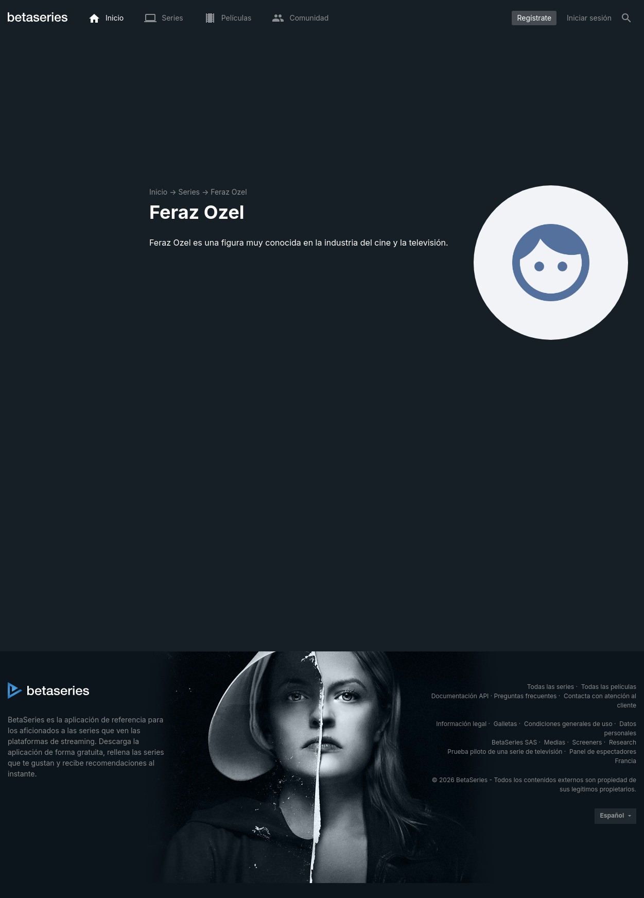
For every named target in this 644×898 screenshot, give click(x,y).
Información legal (461, 724)
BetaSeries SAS (514, 742)
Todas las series (550, 686)
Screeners (587, 742)
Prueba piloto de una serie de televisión (504, 751)
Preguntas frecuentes (525, 696)
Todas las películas (608, 686)
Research (622, 742)
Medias (554, 742)
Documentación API (460, 696)
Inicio (158, 191)
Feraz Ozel (229, 191)
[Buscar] (626, 18)
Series (189, 191)
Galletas (505, 724)
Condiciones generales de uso (568, 724)
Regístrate (534, 17)
